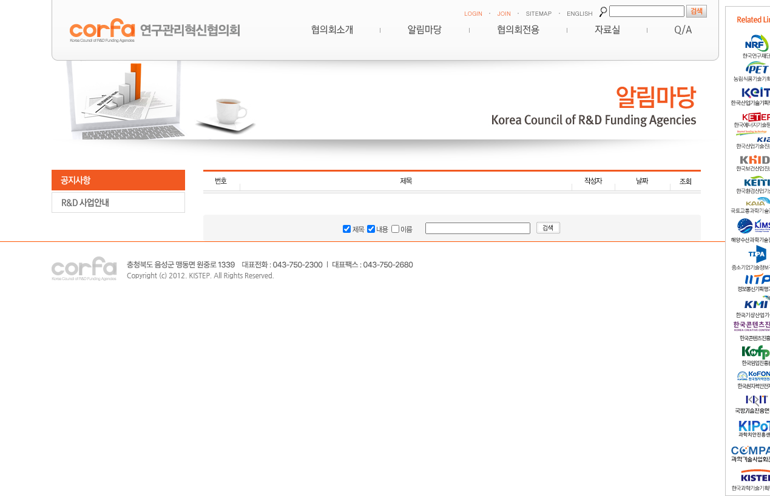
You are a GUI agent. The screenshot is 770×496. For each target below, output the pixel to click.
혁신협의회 (332, 30)
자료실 (607, 30)
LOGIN (473, 13)
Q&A (683, 30)
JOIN (504, 13)
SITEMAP (539, 13)
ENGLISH (579, 13)
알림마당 (425, 30)
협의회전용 (518, 30)
